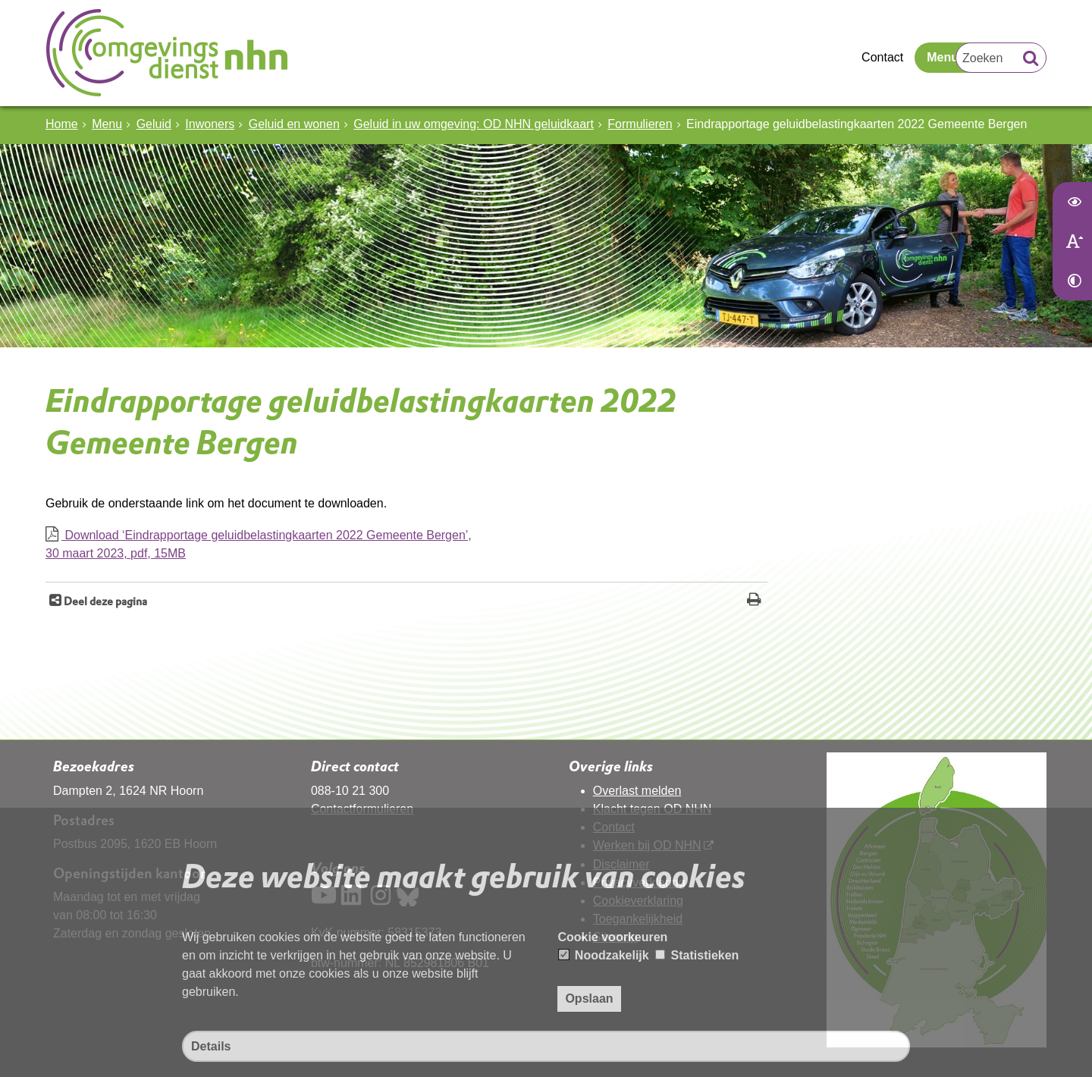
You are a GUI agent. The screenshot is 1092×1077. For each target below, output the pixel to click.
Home (62, 124)
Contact (882, 57)
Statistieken (697, 955)
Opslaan (589, 998)
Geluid (153, 124)
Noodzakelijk (603, 955)
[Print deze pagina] (754, 601)
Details (211, 1046)
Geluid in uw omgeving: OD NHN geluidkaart (473, 124)
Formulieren (639, 124)
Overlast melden (637, 790)
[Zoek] (1030, 60)
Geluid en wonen (294, 124)
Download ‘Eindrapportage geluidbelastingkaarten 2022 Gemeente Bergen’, (406, 546)
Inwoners (209, 124)
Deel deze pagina (104, 601)
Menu (943, 57)
